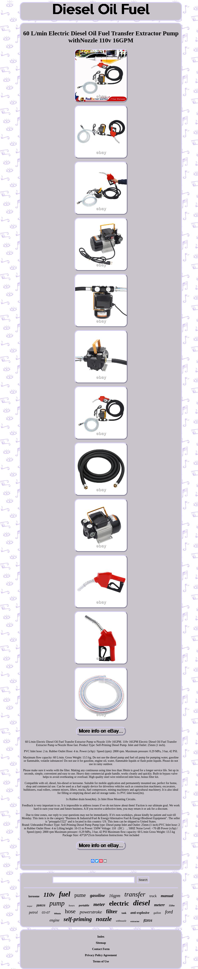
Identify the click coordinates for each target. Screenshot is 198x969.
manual (167, 896)
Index (100, 936)
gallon (157, 912)
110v (49, 894)
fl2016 (147, 920)
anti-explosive (139, 912)
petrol (33, 912)
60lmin (57, 913)
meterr (159, 905)
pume (80, 895)
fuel (64, 894)
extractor (134, 921)
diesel (141, 903)
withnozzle (121, 920)
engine (54, 920)
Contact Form (100, 949)
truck (153, 896)
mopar (29, 906)
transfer (134, 894)
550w (172, 905)
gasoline (97, 895)
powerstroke (91, 911)
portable (84, 905)
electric (119, 903)
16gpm (114, 895)
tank (124, 913)
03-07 (46, 912)
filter (111, 911)
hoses (72, 905)
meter (99, 904)
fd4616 (41, 905)
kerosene (33, 896)
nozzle (104, 918)
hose (70, 911)
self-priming (78, 919)
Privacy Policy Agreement (101, 955)
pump (56, 903)
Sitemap (101, 942)
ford (169, 911)
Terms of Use (101, 961)
